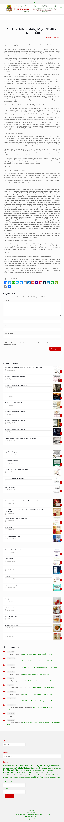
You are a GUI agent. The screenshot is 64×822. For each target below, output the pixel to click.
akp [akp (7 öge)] (22, 765)
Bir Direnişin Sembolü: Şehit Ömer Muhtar (42, 687)
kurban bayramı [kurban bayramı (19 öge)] (10, 772)
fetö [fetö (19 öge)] (5, 770)
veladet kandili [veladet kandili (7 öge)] (13, 777)
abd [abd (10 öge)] (16, 765)
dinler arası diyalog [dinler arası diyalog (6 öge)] (46, 768)
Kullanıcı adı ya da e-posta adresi (14, 782)
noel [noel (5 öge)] (32, 775)
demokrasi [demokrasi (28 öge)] (21, 767)
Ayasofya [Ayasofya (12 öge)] (31, 765)
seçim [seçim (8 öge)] (57, 775)
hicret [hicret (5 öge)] (24, 770)
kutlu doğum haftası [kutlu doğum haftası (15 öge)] (27, 772)
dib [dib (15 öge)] (40, 768)
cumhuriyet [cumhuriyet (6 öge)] (11, 768)
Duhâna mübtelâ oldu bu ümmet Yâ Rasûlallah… (35, 674)
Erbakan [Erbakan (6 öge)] (54, 768)
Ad (6, 318)
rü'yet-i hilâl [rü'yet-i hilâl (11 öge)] (50, 775)
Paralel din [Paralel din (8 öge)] (36, 775)
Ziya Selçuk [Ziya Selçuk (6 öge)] (27, 777)
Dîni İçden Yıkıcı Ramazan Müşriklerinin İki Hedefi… (37, 654)
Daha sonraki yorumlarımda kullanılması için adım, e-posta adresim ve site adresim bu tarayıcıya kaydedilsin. (29, 343)
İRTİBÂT (32, 810)
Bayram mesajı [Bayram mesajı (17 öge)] (43, 765)
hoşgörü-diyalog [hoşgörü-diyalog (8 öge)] (31, 770)
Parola (6, 788)
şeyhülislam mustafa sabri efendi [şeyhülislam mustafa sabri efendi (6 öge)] (52, 777)
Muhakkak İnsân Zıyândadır (30, 716)
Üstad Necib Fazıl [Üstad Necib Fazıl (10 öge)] (37, 777)
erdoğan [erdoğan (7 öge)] (58, 768)
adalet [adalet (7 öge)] (19, 765)
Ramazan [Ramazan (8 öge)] (43, 775)
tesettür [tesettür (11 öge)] (6, 777)
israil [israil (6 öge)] (40, 770)
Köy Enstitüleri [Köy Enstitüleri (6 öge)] (40, 773)
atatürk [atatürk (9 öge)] (25, 765)
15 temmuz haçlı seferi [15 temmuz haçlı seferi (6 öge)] (8, 765)
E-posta (7, 326)
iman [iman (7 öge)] (37, 770)
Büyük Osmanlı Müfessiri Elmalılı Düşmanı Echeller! (37, 694)
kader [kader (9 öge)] (43, 770)
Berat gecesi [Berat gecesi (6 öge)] (53, 765)
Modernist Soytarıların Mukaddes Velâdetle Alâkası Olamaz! (39, 661)
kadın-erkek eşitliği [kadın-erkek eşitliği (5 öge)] (50, 770)
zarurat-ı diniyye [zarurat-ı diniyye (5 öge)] (20, 777)
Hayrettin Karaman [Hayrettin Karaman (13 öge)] (15, 770)
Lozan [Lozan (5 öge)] (53, 772)
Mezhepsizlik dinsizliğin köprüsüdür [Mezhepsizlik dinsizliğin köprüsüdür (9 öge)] (19, 775)
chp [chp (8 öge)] (4, 768)
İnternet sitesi (9, 333)
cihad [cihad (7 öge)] (7, 768)
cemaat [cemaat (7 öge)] (58, 765)
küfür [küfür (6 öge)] (45, 773)
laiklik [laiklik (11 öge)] (49, 773)
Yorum (7, 300)
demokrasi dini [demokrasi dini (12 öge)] (33, 768)
